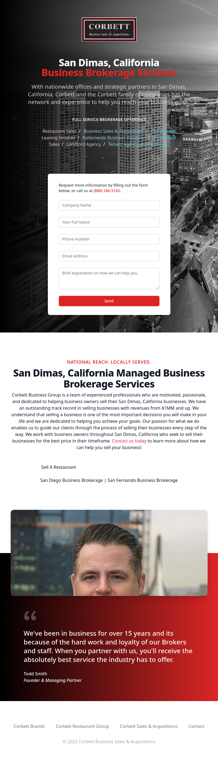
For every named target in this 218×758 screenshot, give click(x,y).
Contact (196, 726)
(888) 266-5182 (107, 190)
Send (109, 300)
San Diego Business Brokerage (71, 480)
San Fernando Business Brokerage (142, 480)
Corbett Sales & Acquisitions (149, 726)
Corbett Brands (29, 726)
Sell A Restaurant (58, 467)
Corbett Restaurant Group (82, 726)
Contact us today (129, 441)
